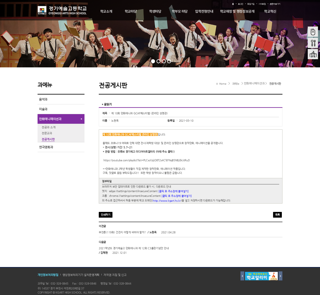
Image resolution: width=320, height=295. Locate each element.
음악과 (43, 99)
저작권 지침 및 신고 (115, 274)
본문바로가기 (275, 4)
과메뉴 (235, 83)
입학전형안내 (204, 12)
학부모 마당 (180, 12)
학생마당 (155, 12)
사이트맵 (262, 4)
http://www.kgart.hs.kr (167, 200)
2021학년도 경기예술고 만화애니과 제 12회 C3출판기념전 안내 (134, 248)
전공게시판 (275, 83)
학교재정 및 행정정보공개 (237, 12)
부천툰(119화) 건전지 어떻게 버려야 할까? (122, 232)
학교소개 (106, 12)
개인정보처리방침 (48, 274)
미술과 (43, 109)
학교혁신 (270, 12)
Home (222, 83)
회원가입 (250, 4)
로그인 (240, 4)
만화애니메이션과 (50, 119)
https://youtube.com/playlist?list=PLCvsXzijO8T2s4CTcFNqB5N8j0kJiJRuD (146, 160)
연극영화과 (46, 147)
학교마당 (131, 12)
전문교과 (47, 133)
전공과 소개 (48, 127)
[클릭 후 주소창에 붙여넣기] (173, 191)
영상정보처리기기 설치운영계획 (81, 274)
